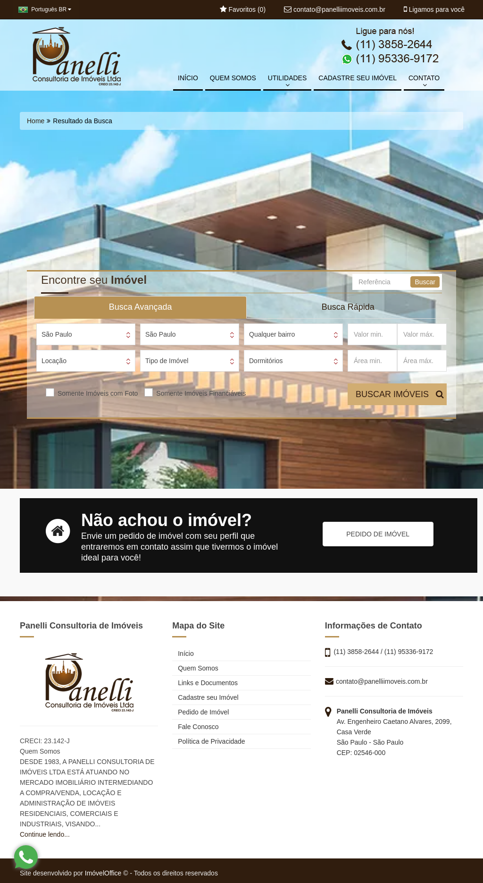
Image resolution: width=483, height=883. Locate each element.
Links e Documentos (205, 683)
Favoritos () (243, 9)
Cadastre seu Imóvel (205, 697)
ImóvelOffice (103, 873)
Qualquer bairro (272, 334)
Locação (54, 361)
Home (35, 121)
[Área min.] (372, 361)
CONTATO (424, 81)
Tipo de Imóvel (166, 361)
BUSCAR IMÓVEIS (400, 394)
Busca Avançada (140, 307)
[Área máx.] (422, 361)
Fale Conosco (195, 726)
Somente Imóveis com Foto (98, 393)
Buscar (425, 282)
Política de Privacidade (208, 741)
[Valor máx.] (422, 334)
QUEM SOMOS (233, 78)
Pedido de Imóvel (200, 712)
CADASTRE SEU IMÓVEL (357, 78)
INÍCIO (188, 78)
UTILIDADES (287, 81)
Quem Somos (195, 668)
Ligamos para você (434, 9)
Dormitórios (266, 361)
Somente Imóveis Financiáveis (201, 393)
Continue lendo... (45, 834)
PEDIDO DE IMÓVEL (377, 534)
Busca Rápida (348, 307)
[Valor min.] (372, 334)
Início (182, 653)
